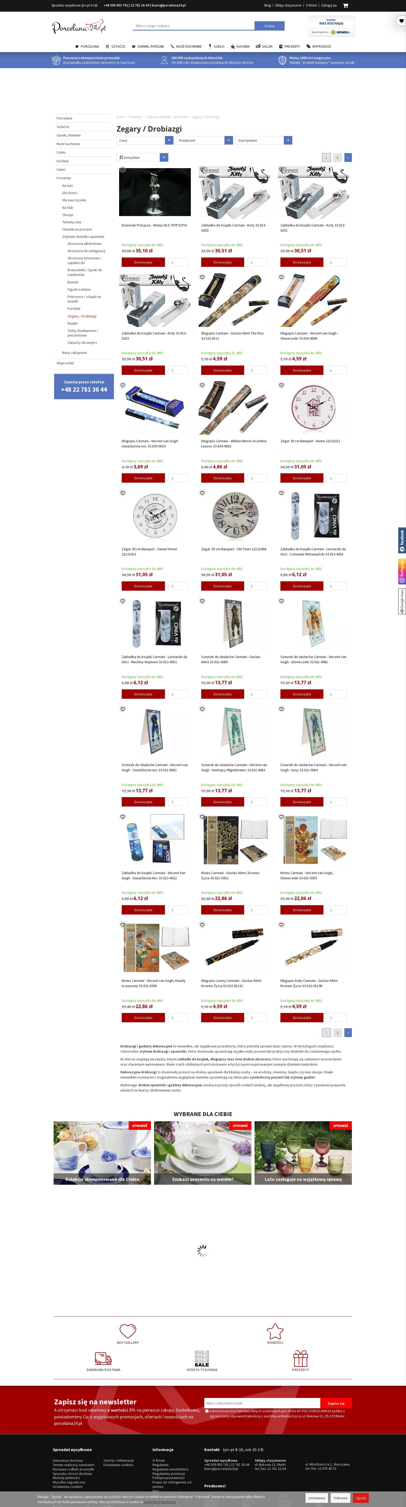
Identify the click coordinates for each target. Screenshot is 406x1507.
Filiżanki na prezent (77, 229)
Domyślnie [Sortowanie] (140, 157)
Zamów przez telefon (84, 386)
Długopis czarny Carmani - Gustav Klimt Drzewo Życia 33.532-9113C (231, 983)
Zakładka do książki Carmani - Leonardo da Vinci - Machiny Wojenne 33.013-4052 (154, 659)
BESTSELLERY (83, 1331)
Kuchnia (243, 46)
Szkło (219, 46)
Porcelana (90, 46)
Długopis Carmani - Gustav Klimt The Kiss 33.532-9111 (232, 336)
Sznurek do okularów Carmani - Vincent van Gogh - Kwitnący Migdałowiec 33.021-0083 (234, 767)
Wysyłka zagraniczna (69, 1441)
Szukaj (269, 26)
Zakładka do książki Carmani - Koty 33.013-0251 (312, 228)
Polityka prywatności (169, 1436)
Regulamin (161, 1423)
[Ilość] (178, 262)
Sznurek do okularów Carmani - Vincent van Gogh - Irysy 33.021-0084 (313, 767)
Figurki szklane (79, 289)
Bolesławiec (251, 1446)
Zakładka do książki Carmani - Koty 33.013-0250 (233, 228)
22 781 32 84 (276, 1427)
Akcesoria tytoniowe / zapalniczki (85, 260)
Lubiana (210, 1446)
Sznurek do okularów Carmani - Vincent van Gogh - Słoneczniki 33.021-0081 (313, 659)
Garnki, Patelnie (150, 46)
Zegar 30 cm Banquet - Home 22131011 (310, 441)
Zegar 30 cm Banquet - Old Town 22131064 (233, 549)
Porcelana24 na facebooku (402, 540)
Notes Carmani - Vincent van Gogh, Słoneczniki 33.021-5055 (306, 875)
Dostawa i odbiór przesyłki (73, 1428)
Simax (320, 1459)
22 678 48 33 (327, 1427)
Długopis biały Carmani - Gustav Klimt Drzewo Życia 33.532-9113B (309, 983)
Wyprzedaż (321, 46)
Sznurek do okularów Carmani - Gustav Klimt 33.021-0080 (230, 659)
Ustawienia (316, 1498)
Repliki (73, 323)
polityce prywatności (160, 1501)
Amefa (284, 1459)
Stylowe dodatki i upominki (83, 236)
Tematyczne (71, 222)
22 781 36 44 (139, 5)
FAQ (156, 1449)
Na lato (67, 185)
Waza (246, 1455)
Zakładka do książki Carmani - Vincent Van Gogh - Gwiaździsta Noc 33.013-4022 (153, 875)
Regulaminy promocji (169, 1432)
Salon (267, 46)
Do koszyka (143, 262)
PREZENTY (322, 1331)
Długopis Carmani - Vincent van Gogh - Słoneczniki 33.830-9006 (309, 336)
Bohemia (248, 1459)
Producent (206, 140)
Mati (319, 1455)
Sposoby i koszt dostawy (72, 1432)
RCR (245, 1464)
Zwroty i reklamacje (118, 1419)
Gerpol (284, 1455)
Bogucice (211, 1459)
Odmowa (340, 1498)
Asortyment (265, 140)
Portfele (74, 308)
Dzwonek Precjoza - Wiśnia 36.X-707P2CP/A (154, 225)
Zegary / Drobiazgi (82, 316)
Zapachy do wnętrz (82, 342)
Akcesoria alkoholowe (85, 243)
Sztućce (118, 46)
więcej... (322, 1464)
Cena (146, 140)
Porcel (209, 1464)
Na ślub (67, 207)
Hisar (283, 1446)
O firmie (311, 5)
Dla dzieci (69, 192)
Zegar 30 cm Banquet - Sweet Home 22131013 (149, 551)
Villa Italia (249, 1451)
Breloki (73, 282)
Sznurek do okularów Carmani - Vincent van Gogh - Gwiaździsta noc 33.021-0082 (155, 767)
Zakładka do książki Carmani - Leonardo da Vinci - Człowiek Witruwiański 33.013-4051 (313, 551)
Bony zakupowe (74, 352)
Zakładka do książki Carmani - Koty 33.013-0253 (154, 336)
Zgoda (361, 1498)
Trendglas (323, 1451)
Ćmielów (211, 1455)
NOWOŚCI (143, 1331)
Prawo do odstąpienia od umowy (172, 1443)
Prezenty (292, 46)
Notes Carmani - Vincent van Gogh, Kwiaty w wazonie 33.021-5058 (154, 983)
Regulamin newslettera (170, 1428)
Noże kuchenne (189, 46)
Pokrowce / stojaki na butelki (84, 299)
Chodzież (211, 1451)
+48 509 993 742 (116, 5)
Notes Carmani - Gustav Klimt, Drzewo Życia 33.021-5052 (230, 875)
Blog (267, 5)
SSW (282, 1464)
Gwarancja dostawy (68, 1419)
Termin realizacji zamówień (74, 1423)
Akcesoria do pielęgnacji (86, 250)
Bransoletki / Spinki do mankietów (85, 272)
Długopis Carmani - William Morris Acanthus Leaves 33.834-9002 (234, 443)
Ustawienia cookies (68, 1445)
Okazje (67, 214)
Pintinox (285, 1451)
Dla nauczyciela (74, 200)
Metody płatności (66, 1436)
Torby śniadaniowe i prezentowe (83, 333)
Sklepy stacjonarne (288, 5)
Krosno (321, 1446)
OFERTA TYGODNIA (262, 1331)
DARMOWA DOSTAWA (203, 1331)
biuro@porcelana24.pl (169, 5)
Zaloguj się (329, 5)
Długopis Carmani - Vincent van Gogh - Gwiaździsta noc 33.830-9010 (151, 443)
